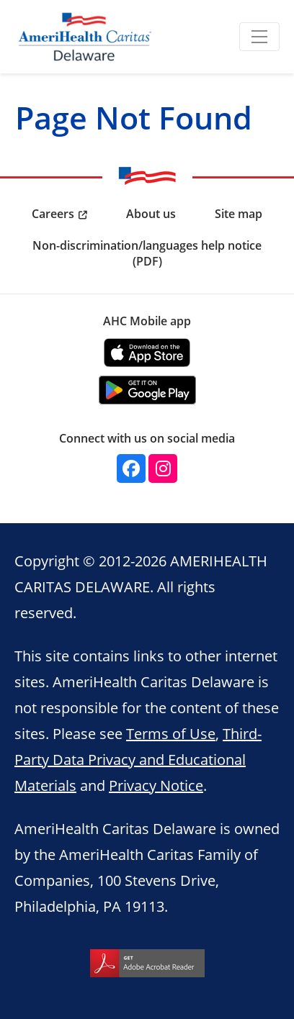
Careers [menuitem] (53, 214)
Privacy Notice (156, 785)
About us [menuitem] (151, 214)
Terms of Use (170, 733)
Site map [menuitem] (238, 214)
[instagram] (162, 468)
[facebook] (131, 468)
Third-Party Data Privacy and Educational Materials (138, 759)
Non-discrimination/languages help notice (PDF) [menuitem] (147, 253)
